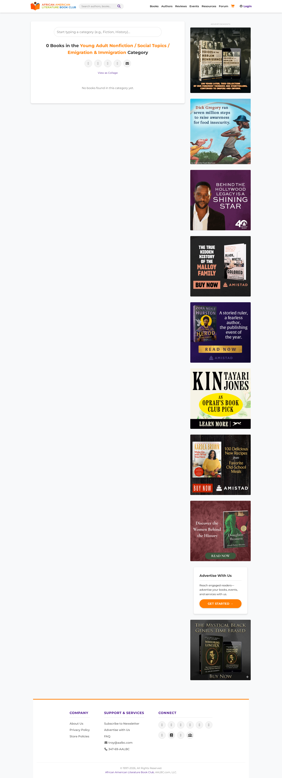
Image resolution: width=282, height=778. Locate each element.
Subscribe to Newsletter (121, 723)
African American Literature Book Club (129, 772)
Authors (166, 6)
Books (154, 6)
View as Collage (108, 72)
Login (245, 6)
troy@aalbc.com (118, 742)
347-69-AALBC (116, 749)
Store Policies (79, 736)
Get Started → (220, 603)
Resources (209, 6)
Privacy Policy (80, 730)
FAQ (107, 736)
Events (194, 6)
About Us (76, 723)
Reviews (181, 6)
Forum (223, 6)
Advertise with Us (117, 730)
